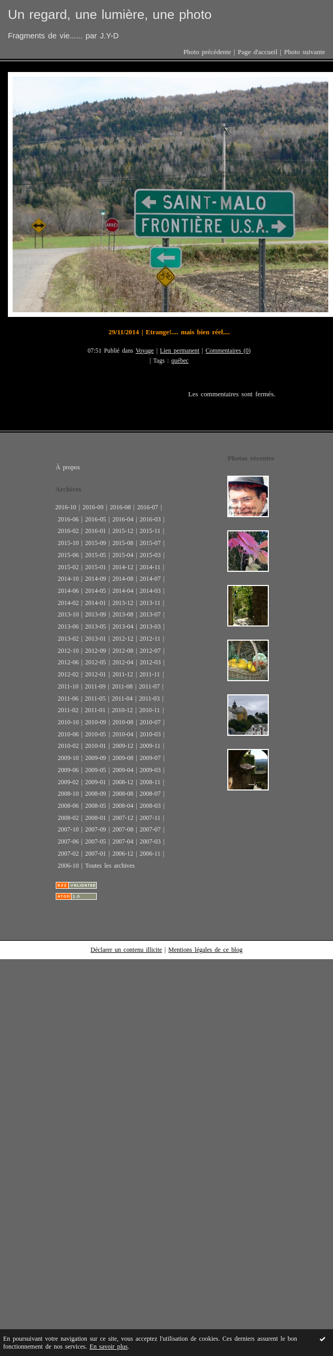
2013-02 (68, 638)
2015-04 (123, 555)
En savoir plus (108, 1346)
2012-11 (150, 638)
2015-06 (68, 555)
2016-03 (150, 519)
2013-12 (123, 603)
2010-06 (68, 734)
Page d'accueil (257, 52)
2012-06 (68, 662)
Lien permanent (179, 350)
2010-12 (122, 710)
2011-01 (95, 710)
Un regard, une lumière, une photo (109, 14)
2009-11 (150, 745)
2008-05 (95, 805)
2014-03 (150, 590)
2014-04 (123, 590)
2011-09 (95, 686)
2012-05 (95, 662)
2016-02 (68, 531)
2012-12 (123, 638)
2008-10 (68, 793)
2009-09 (95, 758)
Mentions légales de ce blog (205, 949)
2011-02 (68, 710)
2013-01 (95, 638)
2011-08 (122, 686)
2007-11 (150, 817)
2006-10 (68, 865)
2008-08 (123, 793)
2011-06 (68, 698)
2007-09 (95, 829)
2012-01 (95, 674)
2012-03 (150, 662)
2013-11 (150, 603)
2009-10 (68, 758)
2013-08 (123, 614)
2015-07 (150, 543)
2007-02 (68, 853)
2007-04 (123, 841)
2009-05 (95, 770)
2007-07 (150, 829)
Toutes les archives (110, 865)
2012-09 (95, 650)
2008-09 (95, 793)
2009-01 (95, 782)
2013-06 (68, 626)
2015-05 (95, 555)
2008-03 (150, 805)
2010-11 (149, 710)
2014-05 (95, 590)
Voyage (145, 350)
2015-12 (123, 531)
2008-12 (123, 782)
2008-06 (68, 805)
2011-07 (149, 686)
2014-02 (68, 603)
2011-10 (68, 686)
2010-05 (95, 734)
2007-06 (68, 841)
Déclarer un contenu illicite (126, 949)
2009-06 (68, 770)
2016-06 (68, 519)
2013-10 (68, 614)
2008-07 (150, 793)
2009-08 (123, 758)
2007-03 (150, 841)
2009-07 (150, 758)
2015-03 (150, 555)
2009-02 (68, 782)
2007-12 (123, 817)
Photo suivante (304, 52)
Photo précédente (207, 52)
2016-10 (65, 507)
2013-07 (150, 614)
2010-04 (123, 734)
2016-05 (95, 519)
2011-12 (123, 674)
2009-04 (123, 770)
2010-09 (95, 722)
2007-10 (68, 829)
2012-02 (68, 674)
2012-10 (68, 650)
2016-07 (147, 507)
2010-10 (68, 722)
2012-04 (123, 662)
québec (180, 360)
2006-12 (123, 853)
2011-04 (122, 698)
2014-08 (123, 578)
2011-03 (149, 698)
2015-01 (95, 567)
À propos (68, 467)
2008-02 (68, 817)
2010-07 (150, 722)
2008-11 (150, 782)
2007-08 (123, 829)
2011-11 (149, 674)
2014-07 (150, 578)
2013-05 (95, 626)
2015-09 (95, 543)
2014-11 (150, 567)
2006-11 (150, 853)
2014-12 (123, 567)
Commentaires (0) (228, 350)
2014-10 (68, 578)
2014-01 (95, 603)
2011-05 (95, 698)
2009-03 (150, 770)
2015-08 (123, 543)
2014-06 (68, 590)
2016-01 (95, 531)
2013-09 (95, 614)
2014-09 (95, 578)
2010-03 (150, 734)
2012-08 (123, 650)
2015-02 (68, 567)
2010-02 (68, 745)
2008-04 (123, 805)
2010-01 (95, 745)
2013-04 (123, 626)
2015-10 (68, 543)
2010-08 (123, 722)
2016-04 (123, 519)
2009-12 (123, 745)
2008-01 (95, 817)
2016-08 (120, 507)
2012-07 (150, 650)
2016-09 (93, 507)
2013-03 (150, 626)
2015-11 (150, 531)
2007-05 (95, 841)
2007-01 (95, 853)
